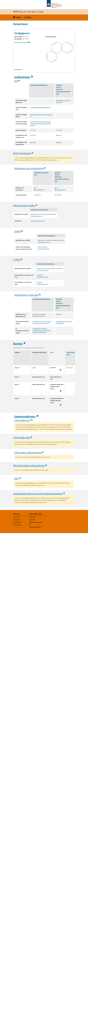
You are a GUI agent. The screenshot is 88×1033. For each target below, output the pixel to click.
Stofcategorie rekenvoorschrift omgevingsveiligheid (39, 493)
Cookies (36, 520)
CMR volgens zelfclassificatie (29, 452)
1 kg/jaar (40, 275)
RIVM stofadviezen (23, 153)
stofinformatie (21, 42)
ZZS (17, 81)
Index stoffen (17, 525)
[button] (27, 17)
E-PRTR (18, 259)
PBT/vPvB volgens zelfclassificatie (30, 465)
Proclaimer (20, 522)
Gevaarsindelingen (26, 416)
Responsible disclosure (36, 523)
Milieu (17, 367)
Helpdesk (20, 520)
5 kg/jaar (40, 282)
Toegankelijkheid (36, 527)
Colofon (36, 517)
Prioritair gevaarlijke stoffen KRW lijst (40, 107)
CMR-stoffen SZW (23, 437)
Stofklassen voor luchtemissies (30, 168)
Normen (19, 343)
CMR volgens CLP (23, 420)
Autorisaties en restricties (27, 295)
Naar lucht (32, 135)
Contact (20, 517)
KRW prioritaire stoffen (25, 205)
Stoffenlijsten (23, 77)
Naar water (33, 142)
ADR (17, 478)
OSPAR (18, 231)
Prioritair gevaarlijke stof (38, 221)
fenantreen (59, 85)
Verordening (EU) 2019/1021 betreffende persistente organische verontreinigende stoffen (40, 123)
